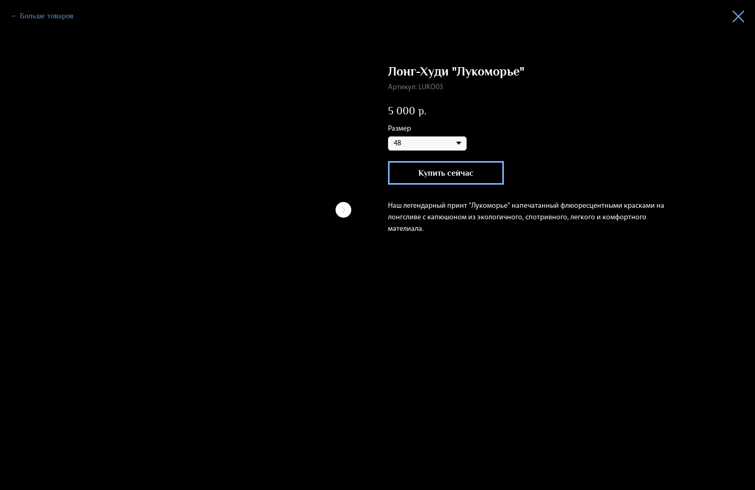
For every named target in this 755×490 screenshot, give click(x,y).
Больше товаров (46, 16)
